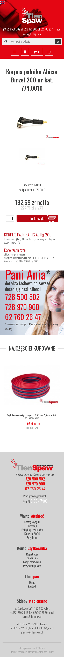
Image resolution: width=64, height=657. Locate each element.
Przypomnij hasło (32, 566)
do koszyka (37, 218)
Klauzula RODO (32, 533)
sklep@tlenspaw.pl (32, 34)
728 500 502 (13, 29)
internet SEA (33, 652)
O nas (32, 582)
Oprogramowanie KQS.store (32, 648)
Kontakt (32, 586)
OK (58, 41)
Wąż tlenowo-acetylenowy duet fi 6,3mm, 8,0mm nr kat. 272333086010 (31, 417)
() (37, 52)
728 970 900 (30, 29)
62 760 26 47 (47, 29)
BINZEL (37, 185)
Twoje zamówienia (32, 562)
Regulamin (32, 537)
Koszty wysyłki (32, 522)
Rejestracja (32, 554)
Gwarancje (32, 526)
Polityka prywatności (32, 530)
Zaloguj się (32, 558)
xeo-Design (49, 652)
